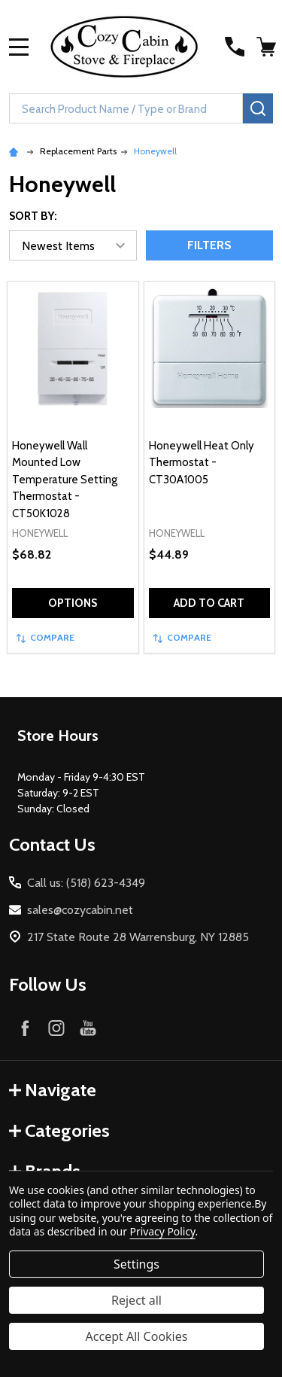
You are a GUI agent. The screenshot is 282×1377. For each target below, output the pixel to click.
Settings (136, 1264)
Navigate (52, 1090)
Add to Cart (209, 603)
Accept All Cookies (137, 1336)
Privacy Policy (163, 1231)
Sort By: (33, 216)
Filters (209, 245)
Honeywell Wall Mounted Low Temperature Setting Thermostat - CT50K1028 (64, 479)
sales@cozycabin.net (80, 910)
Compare (45, 637)
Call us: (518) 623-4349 (86, 883)
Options (72, 603)
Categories (59, 1130)
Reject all (136, 1300)
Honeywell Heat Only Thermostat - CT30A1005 (201, 462)
